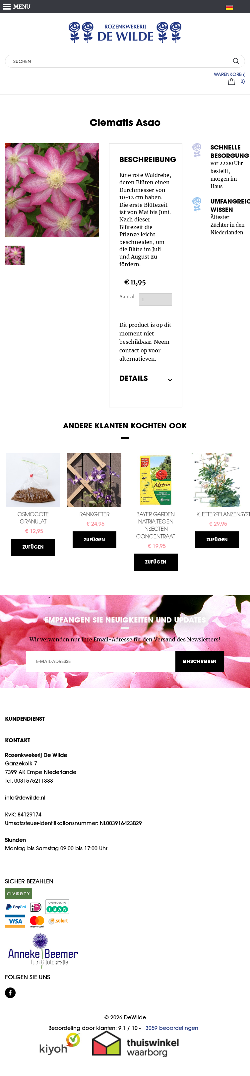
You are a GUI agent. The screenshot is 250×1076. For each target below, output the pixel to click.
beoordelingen (172, 1028)
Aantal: (126, 297)
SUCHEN (235, 60)
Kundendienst (25, 718)
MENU (21, 6)
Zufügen (33, 547)
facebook (10, 992)
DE (232, 7)
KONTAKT (17, 740)
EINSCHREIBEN (200, 661)
